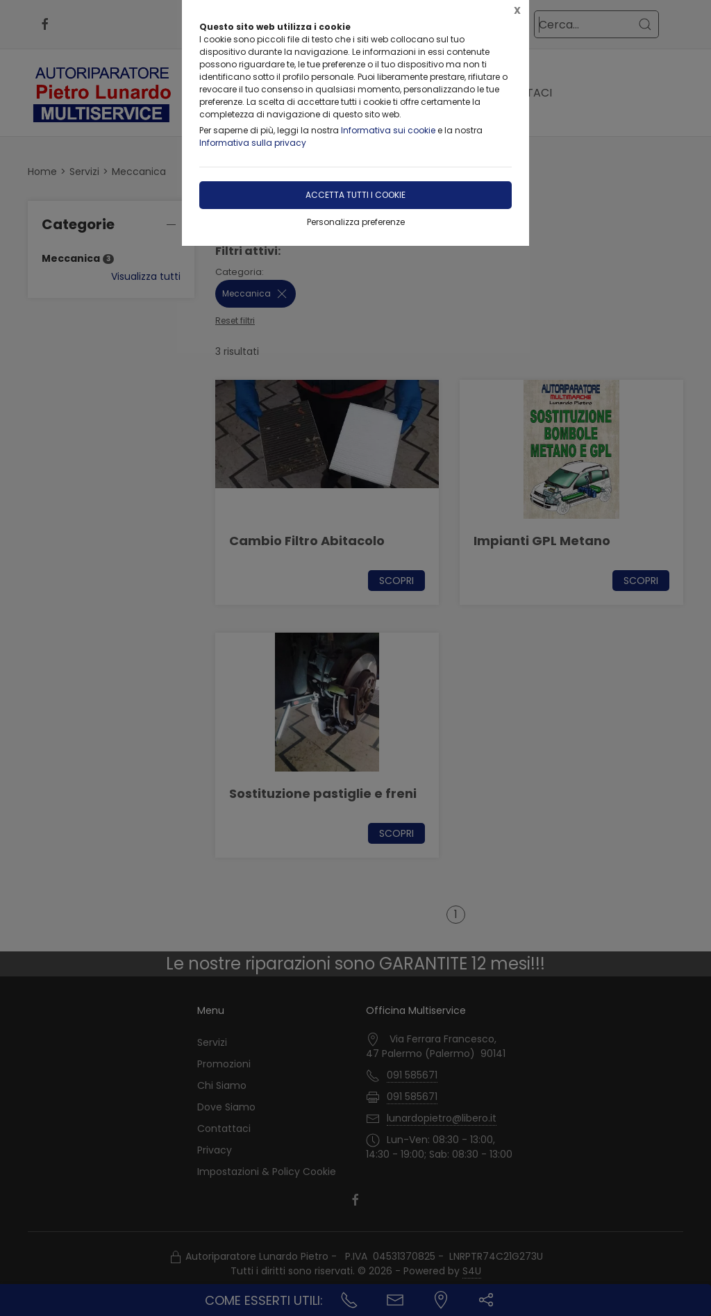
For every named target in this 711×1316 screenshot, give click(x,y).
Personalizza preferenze (356, 222)
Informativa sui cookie (388, 130)
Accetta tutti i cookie (355, 195)
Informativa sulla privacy (252, 143)
